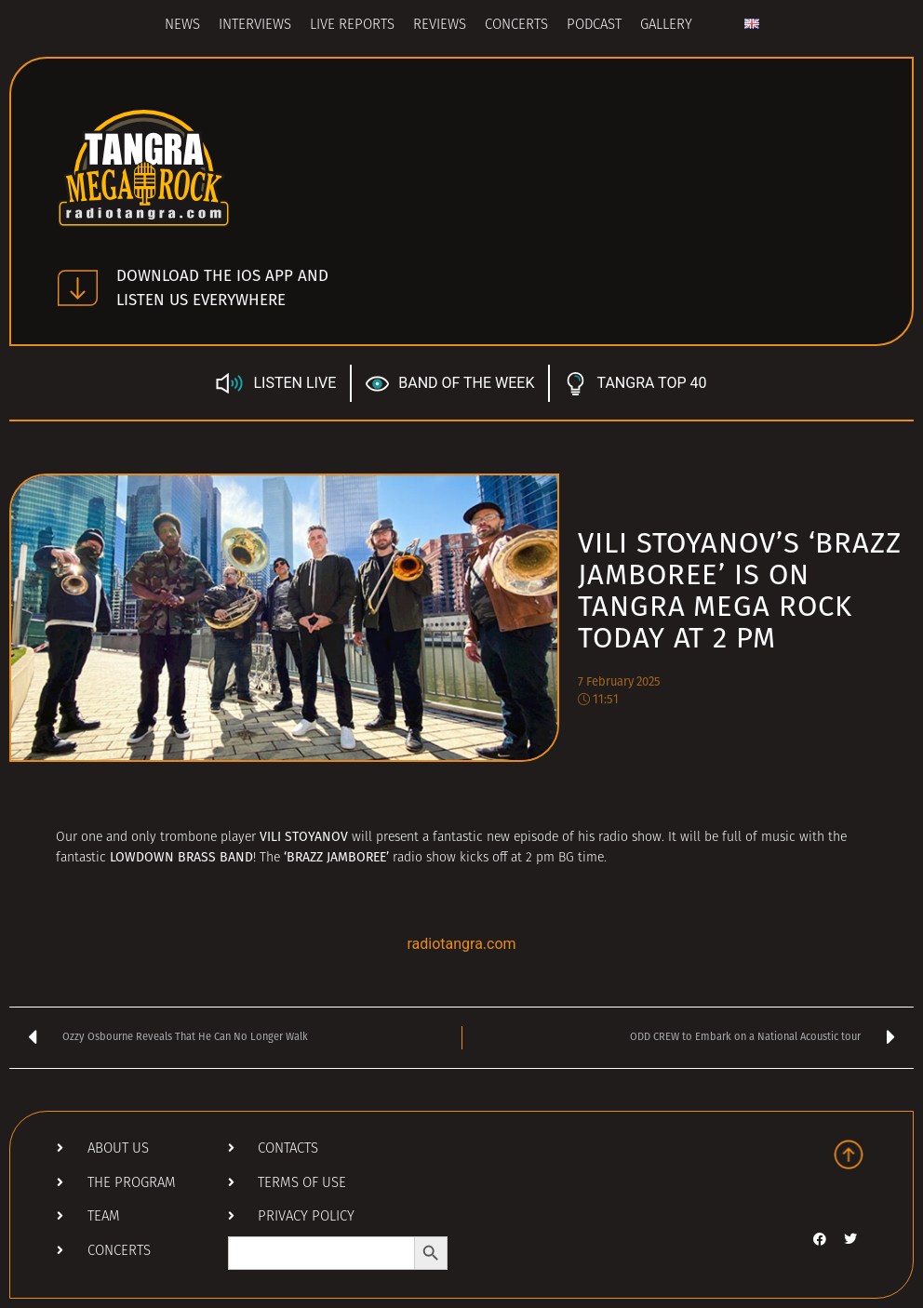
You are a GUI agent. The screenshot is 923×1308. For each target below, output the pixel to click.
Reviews (439, 26)
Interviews (255, 26)
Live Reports (352, 26)
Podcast (594, 26)
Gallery (666, 26)
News (182, 26)
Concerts (516, 26)
